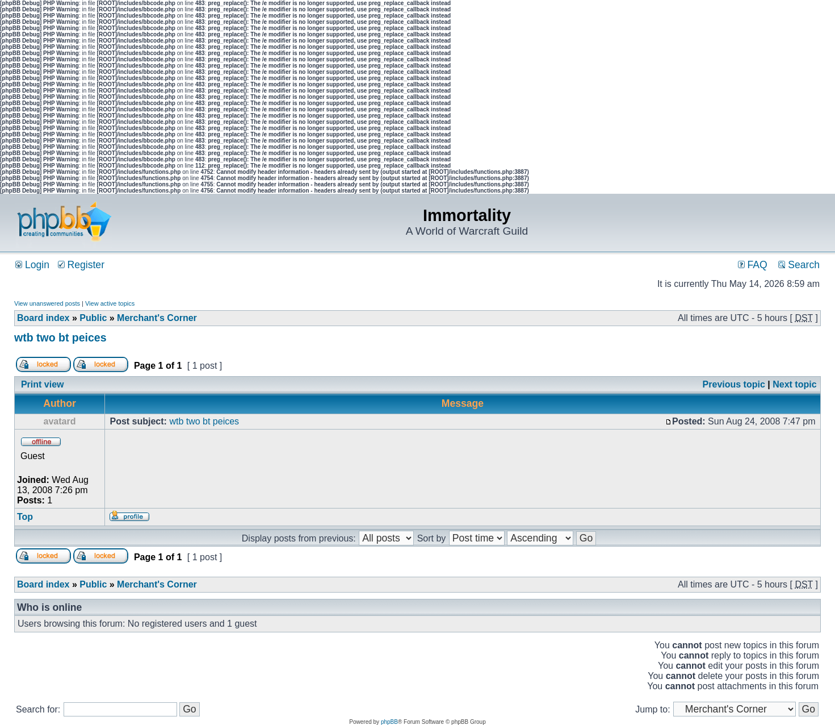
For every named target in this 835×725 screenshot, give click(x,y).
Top (25, 517)
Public (93, 318)
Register (81, 264)
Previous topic (734, 384)
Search (799, 264)
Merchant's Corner (157, 318)
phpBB (389, 722)
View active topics (110, 303)
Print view (42, 384)
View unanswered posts (47, 303)
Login (32, 264)
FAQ (752, 264)
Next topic (794, 384)
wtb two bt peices (60, 337)
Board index (43, 318)
